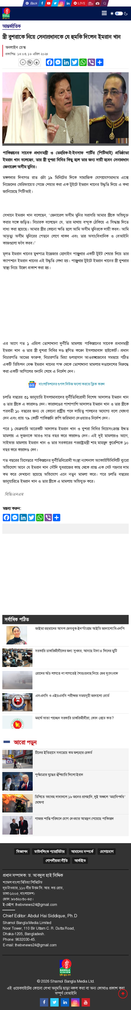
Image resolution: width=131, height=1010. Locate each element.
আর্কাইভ (80, 860)
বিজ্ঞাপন (22, 851)
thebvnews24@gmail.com (36, 904)
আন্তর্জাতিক (11, 26)
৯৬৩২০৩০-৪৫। (22, 899)
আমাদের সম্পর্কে (82, 851)
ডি (29, 62)
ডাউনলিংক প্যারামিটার (49, 851)
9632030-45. (25, 939)
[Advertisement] (65, 307)
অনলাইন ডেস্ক (15, 47)
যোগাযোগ (106, 851)
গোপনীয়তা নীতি (56, 860)
